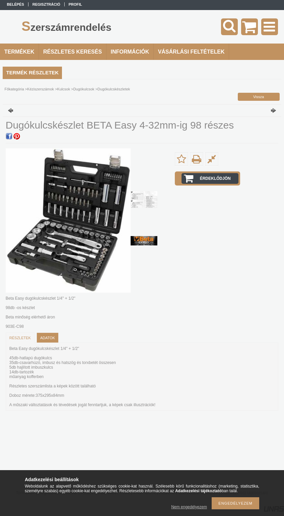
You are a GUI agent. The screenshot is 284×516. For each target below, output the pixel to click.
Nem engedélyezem (189, 507)
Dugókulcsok (83, 89)
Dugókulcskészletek (113, 89)
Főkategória (14, 89)
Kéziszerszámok (40, 89)
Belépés (15, 4)
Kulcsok (63, 89)
